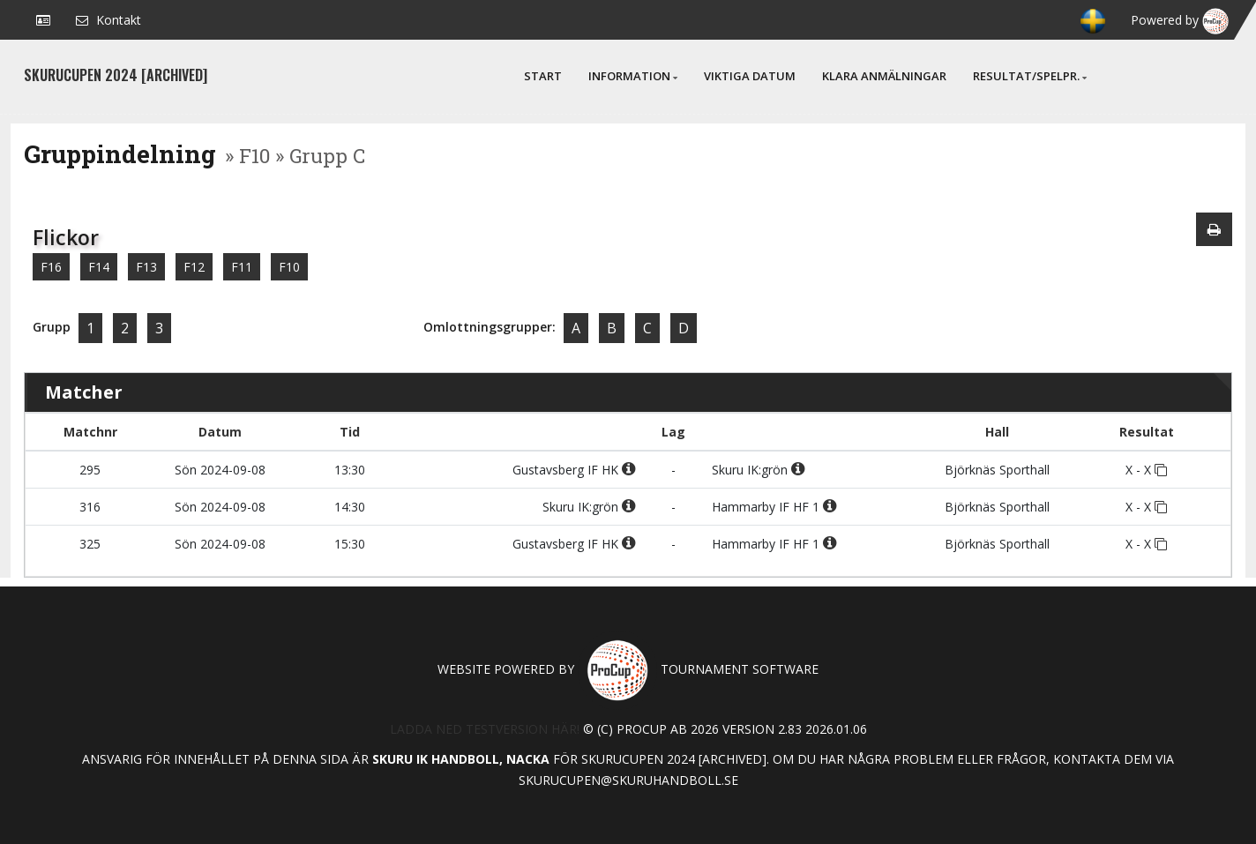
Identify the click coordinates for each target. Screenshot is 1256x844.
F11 (241, 266)
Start (543, 76)
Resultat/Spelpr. (1030, 76)
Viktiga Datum (750, 76)
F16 (51, 266)
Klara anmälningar (884, 76)
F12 (194, 266)
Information (632, 76)
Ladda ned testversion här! (484, 729)
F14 (98, 266)
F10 (289, 266)
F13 (146, 266)
